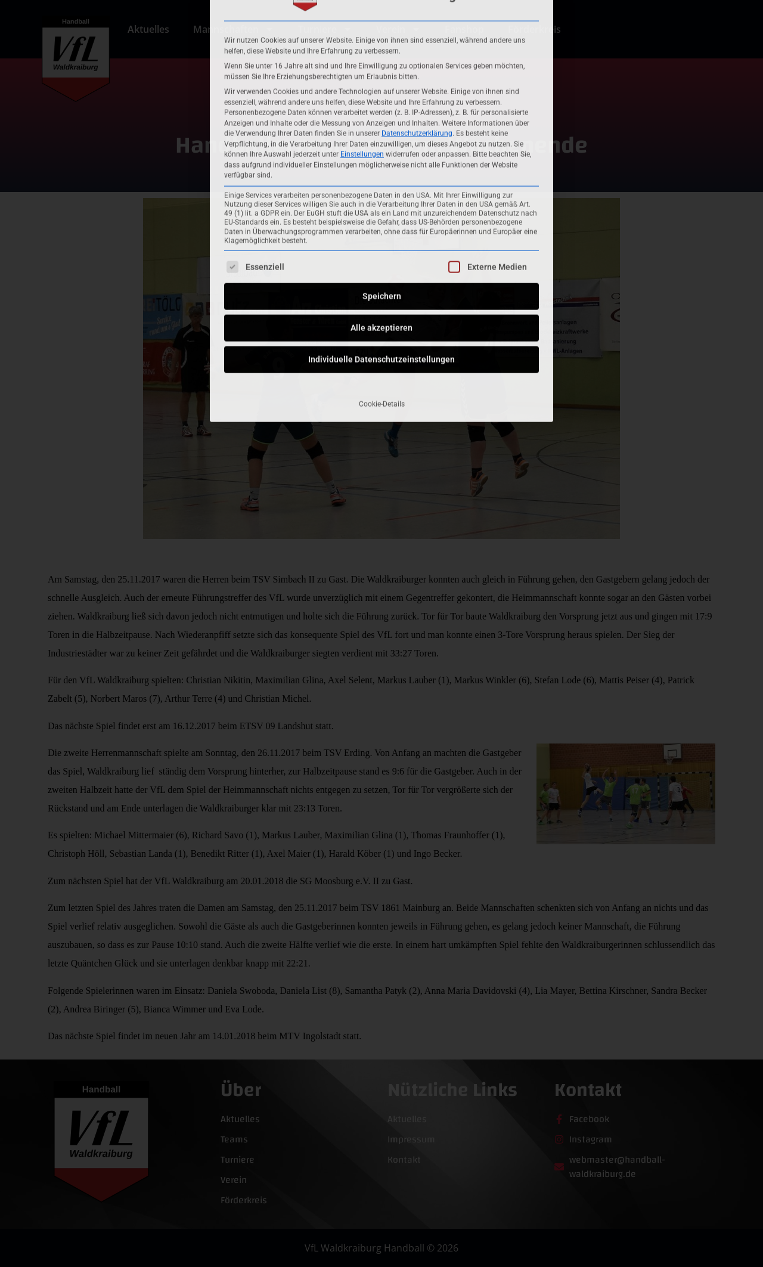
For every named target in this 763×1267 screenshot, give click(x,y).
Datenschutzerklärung (417, 8)
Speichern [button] (381, 171)
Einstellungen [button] (362, 29)
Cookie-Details (382, 279)
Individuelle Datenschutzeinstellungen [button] (381, 235)
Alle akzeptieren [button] (381, 203)
